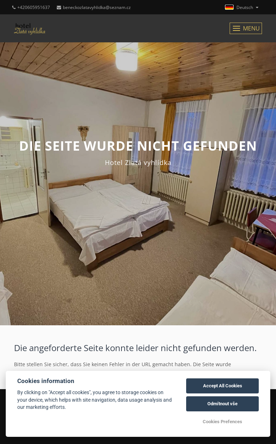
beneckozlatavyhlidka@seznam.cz (94, 7)
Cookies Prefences (222, 421)
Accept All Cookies (222, 385)
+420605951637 (31, 7)
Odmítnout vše (222, 403)
